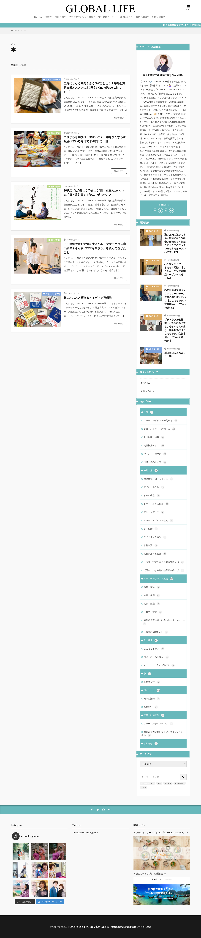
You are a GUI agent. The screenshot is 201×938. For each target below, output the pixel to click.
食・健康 (102, 16)
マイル (143, 787)
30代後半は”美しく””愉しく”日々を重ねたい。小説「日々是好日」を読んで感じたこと (94, 192)
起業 (159, 783)
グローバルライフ (147, 783)
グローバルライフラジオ (158, 723)
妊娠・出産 (152, 603)
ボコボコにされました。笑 (175, 354)
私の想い (151, 707)
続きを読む (119, 117)
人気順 (22, 64)
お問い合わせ (158, 16)
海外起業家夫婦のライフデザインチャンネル (162, 733)
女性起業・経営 (152, 350)
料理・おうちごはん (156, 657)
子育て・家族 (153, 612)
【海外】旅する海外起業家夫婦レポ (164, 562)
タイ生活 (151, 528)
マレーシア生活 (154, 512)
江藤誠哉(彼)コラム (156, 632)
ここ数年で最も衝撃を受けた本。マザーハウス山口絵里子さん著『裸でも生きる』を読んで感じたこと (95, 248)
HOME (16, 31)
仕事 (47, 16)
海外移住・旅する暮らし (158, 478)
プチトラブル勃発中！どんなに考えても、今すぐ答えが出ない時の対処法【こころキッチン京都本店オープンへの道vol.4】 (175, 330)
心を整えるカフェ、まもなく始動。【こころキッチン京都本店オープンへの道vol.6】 (175, 271)
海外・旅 (59, 16)
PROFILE (37, 16)
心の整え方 (152, 682)
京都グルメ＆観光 (155, 553)
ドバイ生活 (152, 495)
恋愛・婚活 (152, 587)
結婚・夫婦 (152, 595)
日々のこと (125, 16)
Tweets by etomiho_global (85, 832)
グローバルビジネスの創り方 (160, 420)
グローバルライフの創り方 (159, 429)
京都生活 (151, 545)
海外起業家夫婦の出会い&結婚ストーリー (164, 622)
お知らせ (151, 743)
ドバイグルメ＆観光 (156, 503)
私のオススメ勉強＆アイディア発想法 (88, 297)
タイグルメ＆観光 (155, 537)
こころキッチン (152, 232)
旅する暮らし (179, 783)
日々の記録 (55, 133)
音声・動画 (141, 16)
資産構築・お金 (154, 445)
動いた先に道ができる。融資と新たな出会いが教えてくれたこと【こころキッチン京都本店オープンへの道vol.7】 (175, 243)
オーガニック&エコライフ (159, 665)
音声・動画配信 (154, 715)
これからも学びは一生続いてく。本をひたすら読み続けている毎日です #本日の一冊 (95, 139)
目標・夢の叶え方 (155, 462)
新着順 (14, 64)
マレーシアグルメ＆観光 (158, 520)
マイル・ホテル (154, 487)
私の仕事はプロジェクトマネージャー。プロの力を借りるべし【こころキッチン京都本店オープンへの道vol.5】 (175, 298)
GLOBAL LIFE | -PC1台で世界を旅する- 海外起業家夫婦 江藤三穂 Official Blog (110, 926)
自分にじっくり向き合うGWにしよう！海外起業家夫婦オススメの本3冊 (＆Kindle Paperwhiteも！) (94, 87)
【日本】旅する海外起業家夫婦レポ (164, 570)
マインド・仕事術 (53, 79)
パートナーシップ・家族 (81, 16)
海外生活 (168, 783)
